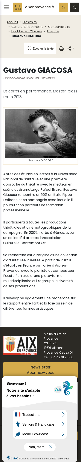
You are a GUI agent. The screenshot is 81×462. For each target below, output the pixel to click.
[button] (63, 7)
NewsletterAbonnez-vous (40, 370)
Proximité (30, 22)
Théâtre (53, 31)
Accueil (12, 22)
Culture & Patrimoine (27, 27)
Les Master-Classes (26, 31)
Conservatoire (59, 27)
